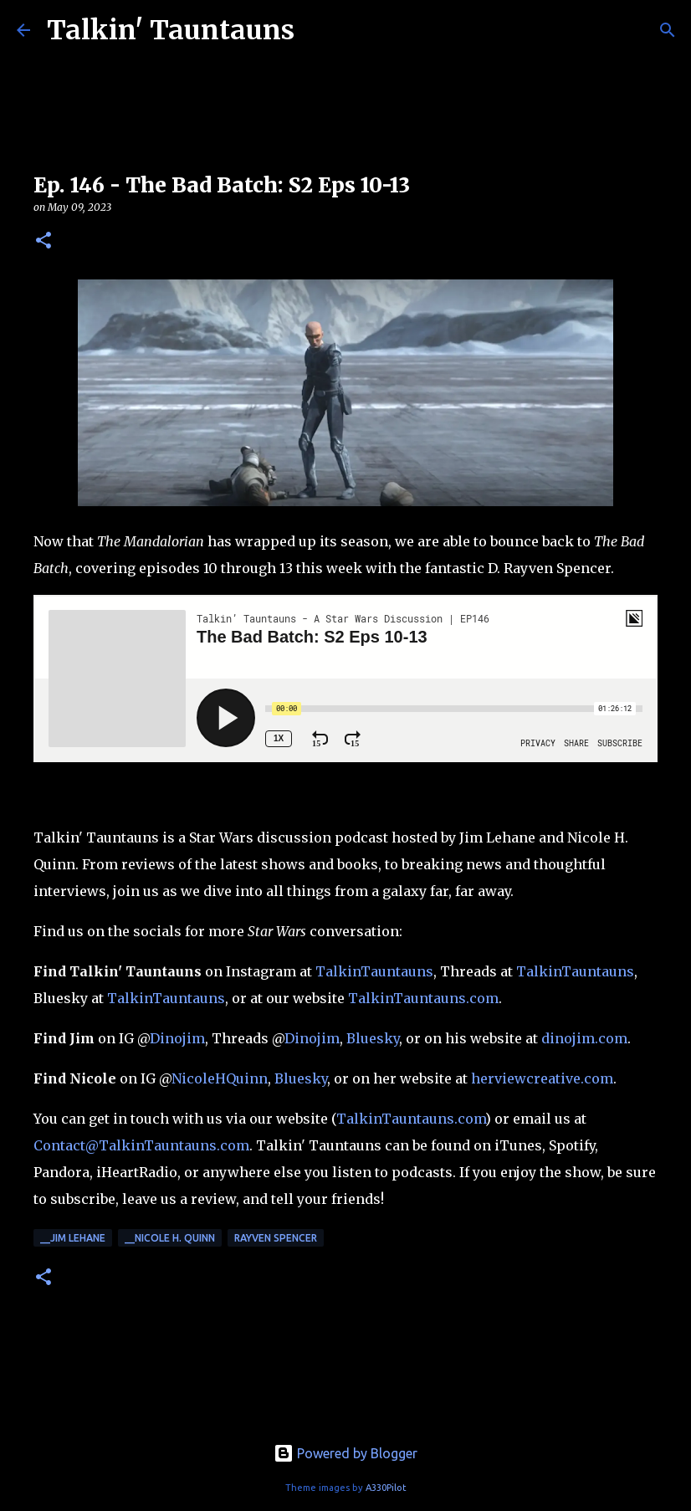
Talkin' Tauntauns (170, 30)
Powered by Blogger (345, 1453)
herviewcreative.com (542, 1078)
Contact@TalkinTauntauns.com (141, 1145)
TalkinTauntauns (374, 971)
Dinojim (177, 1038)
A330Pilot (386, 1488)
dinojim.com (584, 1038)
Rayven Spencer (275, 1237)
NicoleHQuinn (219, 1078)
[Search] (668, 30)
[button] (43, 241)
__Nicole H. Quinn (170, 1237)
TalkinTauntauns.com (423, 998)
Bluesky (372, 1038)
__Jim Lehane (72, 1237)
